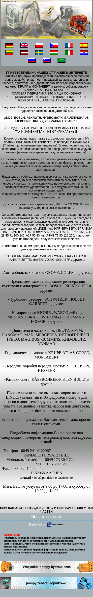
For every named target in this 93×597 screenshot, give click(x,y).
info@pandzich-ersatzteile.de (53, 477)
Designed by (46, 524)
